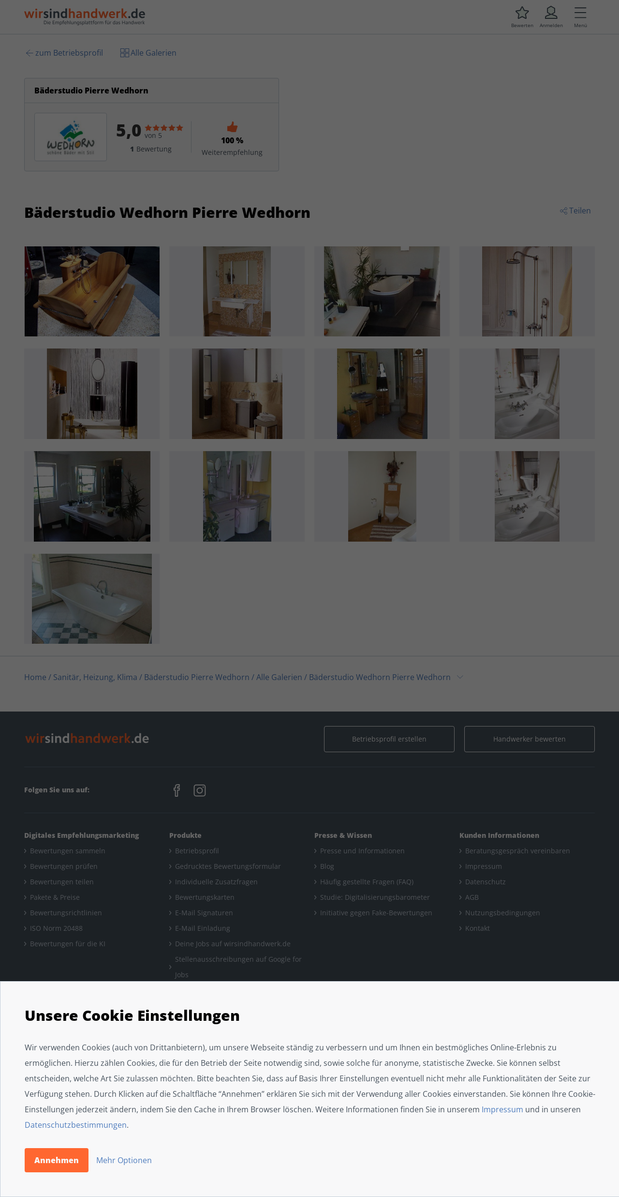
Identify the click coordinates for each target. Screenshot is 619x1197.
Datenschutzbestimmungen (76, 1125)
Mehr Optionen (124, 1160)
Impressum (502, 1109)
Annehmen (56, 1160)
